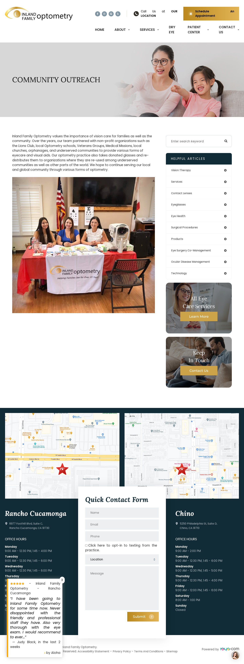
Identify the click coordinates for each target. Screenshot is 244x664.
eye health (179, 217)
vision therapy (182, 170)
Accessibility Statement (95, 654)
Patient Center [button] (198, 30)
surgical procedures (186, 229)
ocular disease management (193, 264)
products (178, 241)
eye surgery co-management (193, 253)
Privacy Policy (125, 654)
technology (180, 276)
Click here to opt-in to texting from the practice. (121, 550)
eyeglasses (179, 205)
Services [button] (149, 29)
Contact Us (198, 373)
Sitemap (180, 654)
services (177, 182)
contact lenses (183, 194)
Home (99, 29)
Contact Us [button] (229, 30)
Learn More (199, 319)
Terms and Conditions (154, 654)
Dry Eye (172, 30)
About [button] (122, 29)
